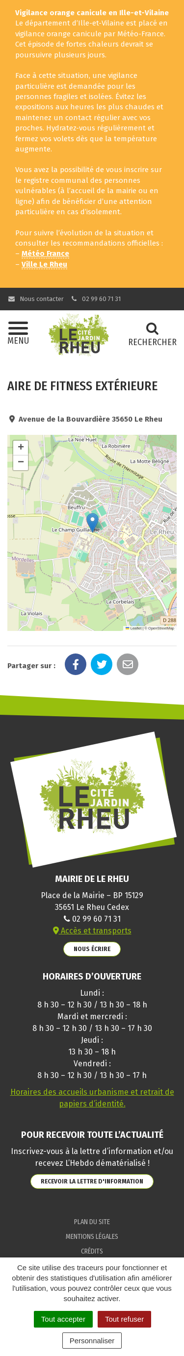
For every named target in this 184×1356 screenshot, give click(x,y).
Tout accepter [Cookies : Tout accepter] (63, 1319)
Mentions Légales (92, 1236)
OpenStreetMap (161, 628)
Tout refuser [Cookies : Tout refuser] (124, 1319)
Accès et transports (92, 930)
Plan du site (92, 1222)
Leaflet (133, 628)
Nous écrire (92, 949)
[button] (92, 523)
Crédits (92, 1251)
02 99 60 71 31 (95, 298)
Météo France (45, 253)
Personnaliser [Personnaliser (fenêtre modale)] (92, 1340)
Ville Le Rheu (44, 264)
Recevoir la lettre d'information (92, 1181)
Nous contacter (35, 298)
